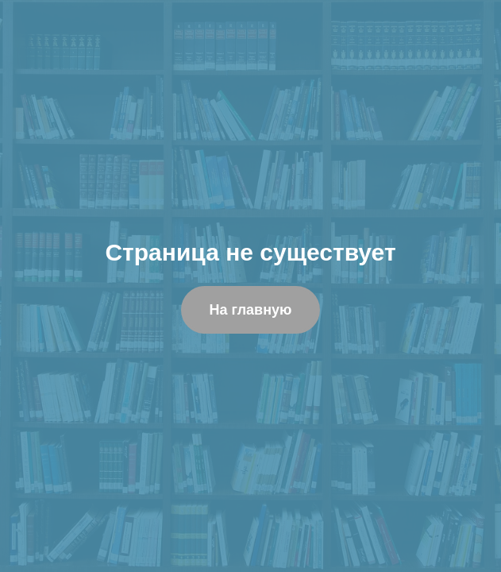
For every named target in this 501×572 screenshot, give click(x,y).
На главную (251, 310)
